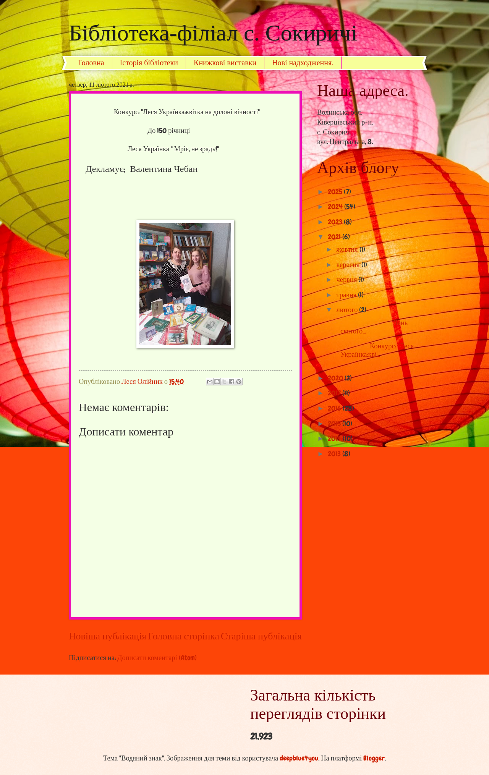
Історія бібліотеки (149, 62)
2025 (336, 191)
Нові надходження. (303, 62)
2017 (335, 393)
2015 (335, 423)
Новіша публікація (107, 636)
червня (348, 279)
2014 (335, 438)
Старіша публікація (261, 636)
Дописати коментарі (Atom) (157, 657)
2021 (335, 236)
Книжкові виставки (225, 62)
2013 (335, 453)
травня (347, 294)
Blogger (374, 758)
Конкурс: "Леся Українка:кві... (374, 350)
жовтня (348, 249)
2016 (335, 408)
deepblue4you (299, 758)
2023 (336, 222)
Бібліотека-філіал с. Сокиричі (213, 32)
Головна (91, 62)
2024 (336, 206)
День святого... (371, 327)
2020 (336, 378)
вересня (349, 264)
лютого (348, 309)
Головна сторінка (183, 636)
